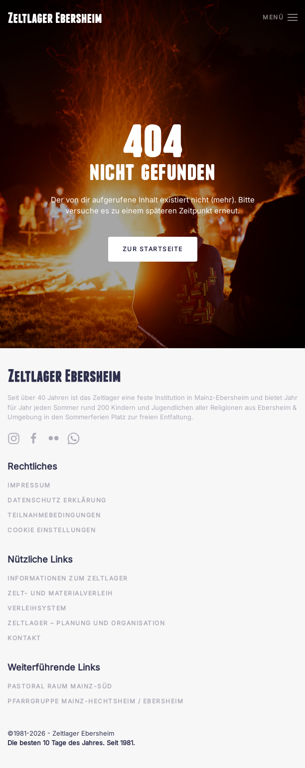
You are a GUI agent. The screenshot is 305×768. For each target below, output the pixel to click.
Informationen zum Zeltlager (67, 578)
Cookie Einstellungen (51, 530)
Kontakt (24, 638)
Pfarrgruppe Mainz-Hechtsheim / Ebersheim (95, 701)
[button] (280, 17)
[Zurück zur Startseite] (54, 17)
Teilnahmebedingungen (54, 515)
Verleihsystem (37, 608)
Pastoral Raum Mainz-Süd (60, 686)
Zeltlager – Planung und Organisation (86, 623)
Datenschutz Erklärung (57, 500)
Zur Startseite (153, 249)
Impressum (29, 485)
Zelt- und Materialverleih (60, 593)
